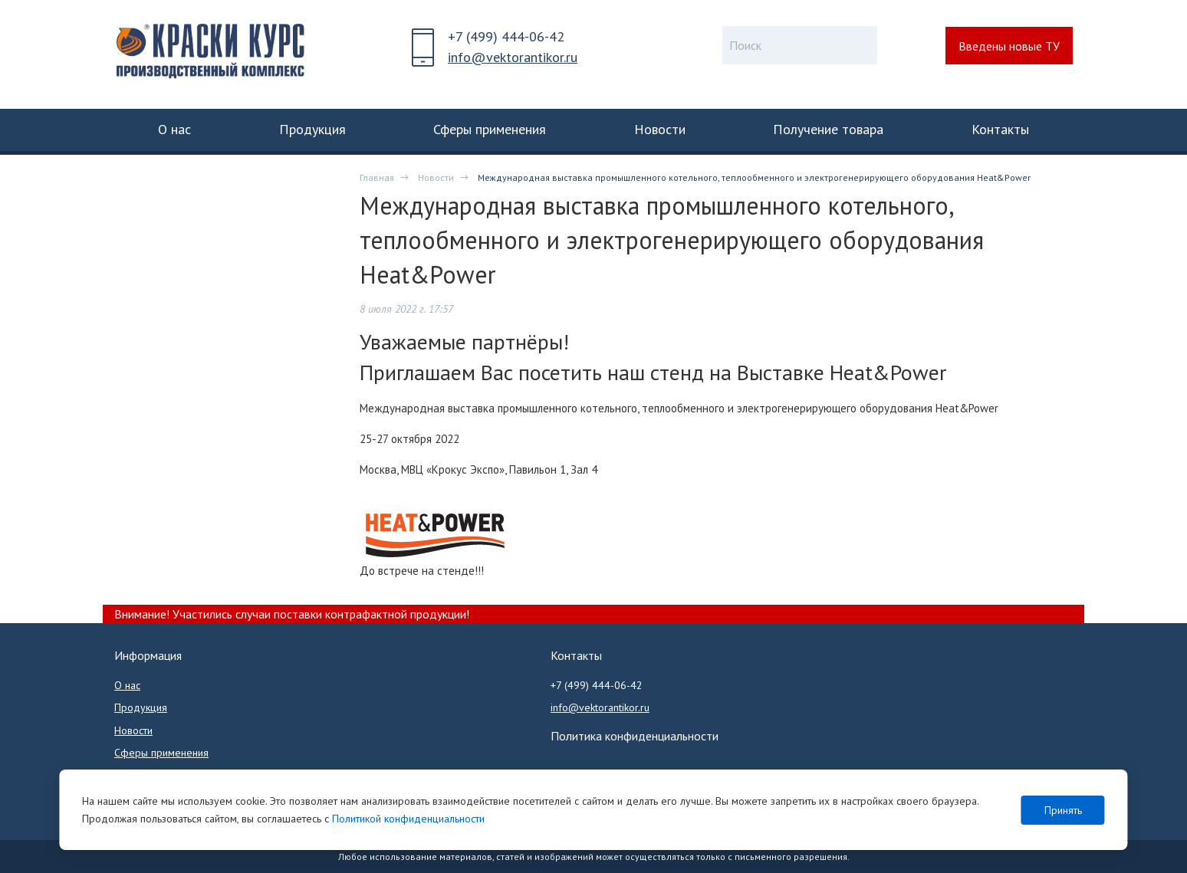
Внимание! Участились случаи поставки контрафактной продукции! (291, 614)
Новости (436, 177)
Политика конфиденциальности (634, 735)
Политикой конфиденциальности (408, 818)
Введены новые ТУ (1009, 46)
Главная (377, 177)
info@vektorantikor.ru (512, 57)
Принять (1063, 810)
